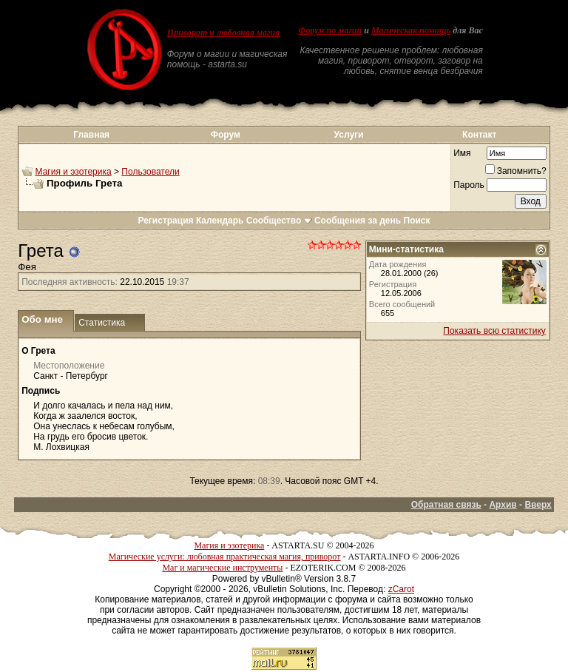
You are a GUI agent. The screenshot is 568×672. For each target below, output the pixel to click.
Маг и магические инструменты (222, 567)
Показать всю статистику (494, 331)
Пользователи (150, 172)
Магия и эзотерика (74, 172)
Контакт (479, 135)
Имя (461, 153)
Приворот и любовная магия (223, 32)
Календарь (220, 220)
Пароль (468, 185)
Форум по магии (330, 30)
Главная (91, 135)
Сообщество (279, 220)
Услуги (349, 135)
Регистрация (165, 220)
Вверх (537, 505)
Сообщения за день (357, 220)
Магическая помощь (410, 30)
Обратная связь (446, 505)
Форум (225, 135)
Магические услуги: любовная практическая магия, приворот (225, 556)
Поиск (417, 220)
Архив (502, 505)
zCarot (401, 589)
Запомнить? (516, 171)
